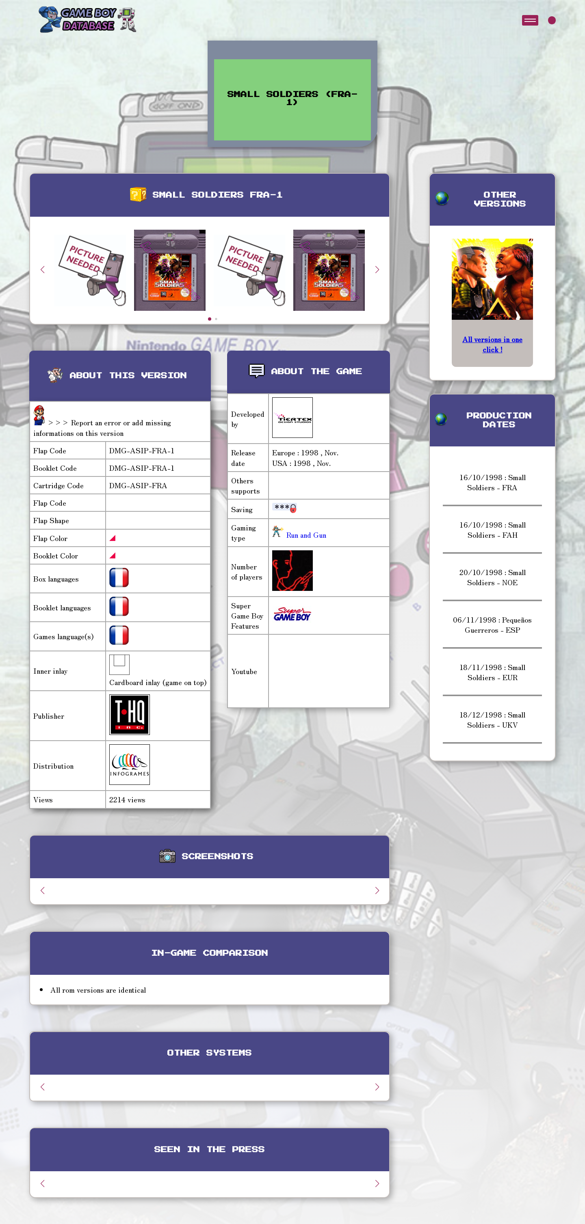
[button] (377, 269)
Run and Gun (305, 534)
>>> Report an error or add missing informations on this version (102, 427)
